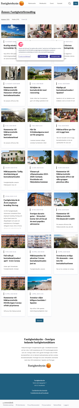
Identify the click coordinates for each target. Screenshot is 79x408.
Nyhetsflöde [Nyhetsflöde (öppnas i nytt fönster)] (57, 405)
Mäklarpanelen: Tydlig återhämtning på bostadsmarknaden (13, 174)
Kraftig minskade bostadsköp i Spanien (12, 46)
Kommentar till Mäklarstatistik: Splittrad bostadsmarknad (11, 133)
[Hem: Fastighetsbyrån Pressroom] (12, 3)
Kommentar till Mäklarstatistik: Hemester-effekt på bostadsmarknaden (12, 91)
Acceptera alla (55, 56)
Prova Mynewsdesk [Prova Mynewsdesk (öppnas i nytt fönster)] (33, 405)
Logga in (66, 405)
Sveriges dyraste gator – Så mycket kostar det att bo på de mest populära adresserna (38, 218)
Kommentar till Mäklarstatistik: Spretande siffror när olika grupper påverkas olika (65, 176)
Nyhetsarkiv (32, 3)
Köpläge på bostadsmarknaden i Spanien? (65, 90)
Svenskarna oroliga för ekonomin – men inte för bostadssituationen (64, 259)
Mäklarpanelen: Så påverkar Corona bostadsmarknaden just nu (38, 259)
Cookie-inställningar (24, 56)
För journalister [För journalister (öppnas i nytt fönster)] (46, 405)
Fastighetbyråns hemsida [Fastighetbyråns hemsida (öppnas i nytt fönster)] (39, 390)
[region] (40, 50)
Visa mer (39, 320)
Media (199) (15, 19)
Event (52, 3)
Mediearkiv (42, 3)
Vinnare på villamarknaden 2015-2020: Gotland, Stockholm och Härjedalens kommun (39, 176)
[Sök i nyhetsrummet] (69, 3)
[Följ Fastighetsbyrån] (75, 3)
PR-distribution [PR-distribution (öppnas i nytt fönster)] (20, 405)
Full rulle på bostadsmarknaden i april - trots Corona (12, 258)
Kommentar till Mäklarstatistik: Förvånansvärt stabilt (65, 216)
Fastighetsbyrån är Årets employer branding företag (12, 202)
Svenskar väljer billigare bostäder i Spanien (38, 300)
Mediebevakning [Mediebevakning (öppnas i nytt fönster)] (8, 405)
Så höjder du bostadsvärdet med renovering (38, 90)
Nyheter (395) (5, 19)
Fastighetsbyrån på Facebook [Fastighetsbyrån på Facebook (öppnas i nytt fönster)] (39, 393)
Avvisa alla (43, 56)
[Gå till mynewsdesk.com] (8, 403)
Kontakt (59, 3)
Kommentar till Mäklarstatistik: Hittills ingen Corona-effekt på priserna (13, 301)
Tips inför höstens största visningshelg (65, 46)
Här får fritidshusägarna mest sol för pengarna (39, 132)
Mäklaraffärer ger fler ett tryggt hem (65, 130)
